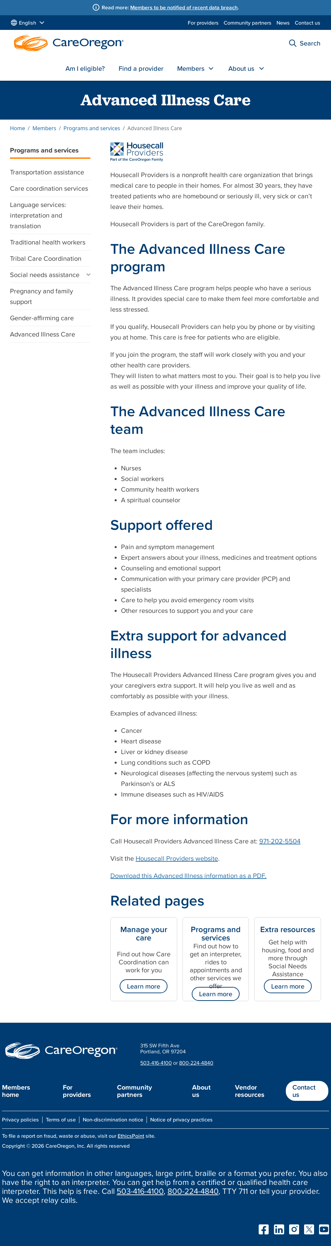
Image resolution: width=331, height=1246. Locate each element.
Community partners (248, 23)
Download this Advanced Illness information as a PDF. (188, 875)
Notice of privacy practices (181, 1119)
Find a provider (141, 68)
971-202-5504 (279, 841)
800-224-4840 (196, 1063)
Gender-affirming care (42, 318)
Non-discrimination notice (113, 1119)
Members (190, 68)
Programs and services (91, 128)
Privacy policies (20, 1119)
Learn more (143, 986)
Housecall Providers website (177, 858)
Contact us (307, 23)
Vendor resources (250, 1091)
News (283, 23)
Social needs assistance (44, 274)
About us (241, 68)
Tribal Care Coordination (45, 258)
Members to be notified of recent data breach (184, 7)
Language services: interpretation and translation (38, 215)
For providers (203, 23)
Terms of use (61, 1119)
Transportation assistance (47, 172)
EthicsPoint (131, 1136)
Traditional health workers (47, 242)
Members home (16, 1091)
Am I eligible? (85, 68)
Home (17, 128)
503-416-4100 (156, 1063)
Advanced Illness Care (42, 334)
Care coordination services (49, 188)
